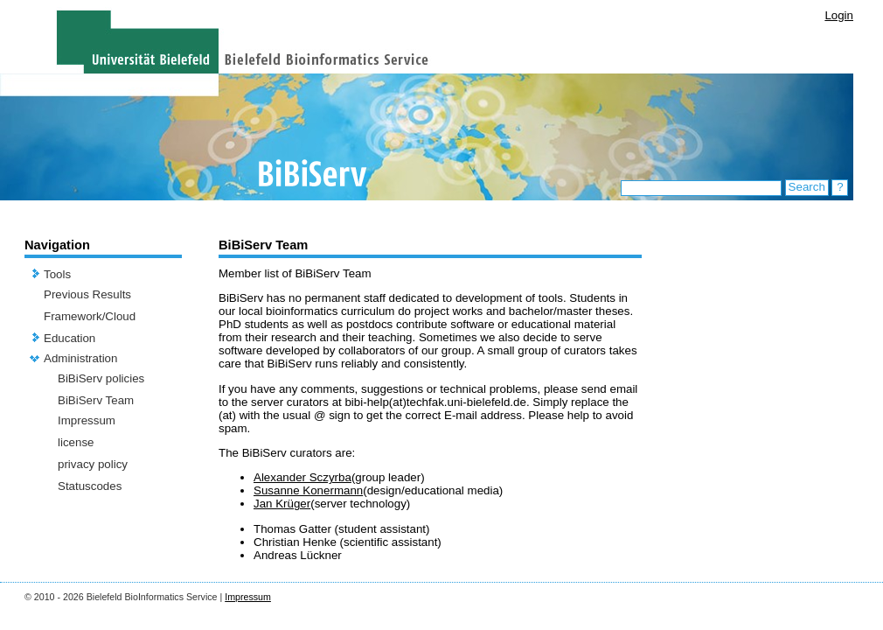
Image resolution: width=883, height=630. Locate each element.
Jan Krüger (282, 503)
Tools (57, 274)
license (76, 442)
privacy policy (93, 464)
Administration (80, 358)
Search (807, 186)
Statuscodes (90, 486)
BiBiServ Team (96, 400)
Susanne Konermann (308, 490)
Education (69, 338)
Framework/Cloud (90, 316)
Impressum (86, 420)
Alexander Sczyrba (302, 477)
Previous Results (87, 294)
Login (838, 15)
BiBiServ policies (101, 378)
